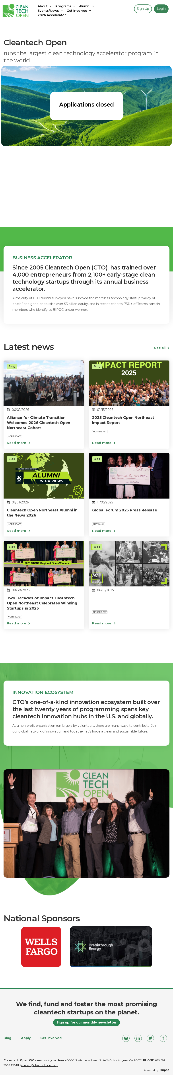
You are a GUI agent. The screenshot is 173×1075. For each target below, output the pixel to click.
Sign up (143, 9)
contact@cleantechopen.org (39, 1065)
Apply (26, 1038)
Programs (65, 6)
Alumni (87, 6)
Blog (7, 1038)
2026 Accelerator (52, 15)
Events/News (50, 11)
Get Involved (79, 11)
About (45, 6)
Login (161, 9)
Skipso (164, 1070)
